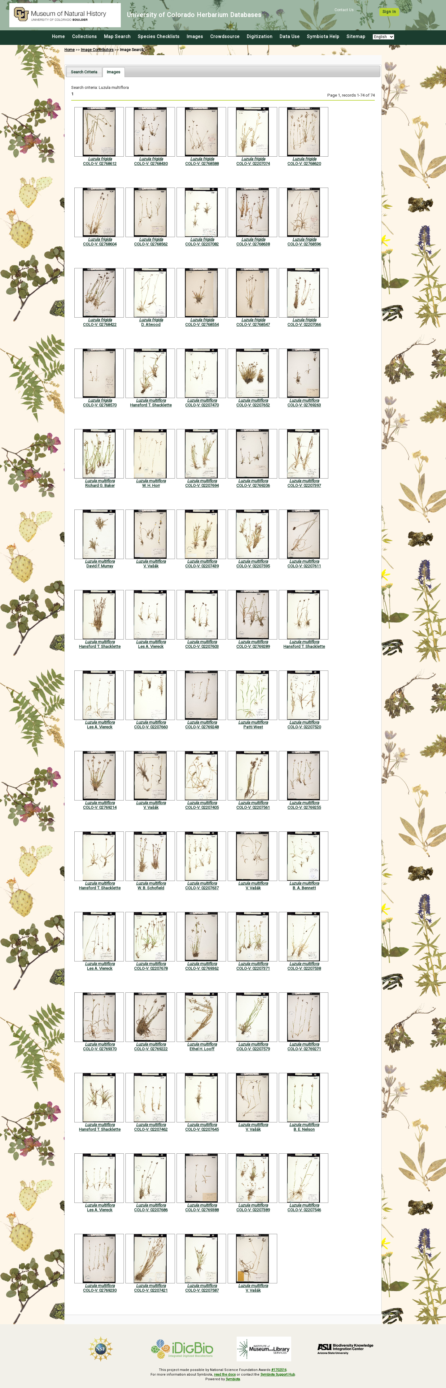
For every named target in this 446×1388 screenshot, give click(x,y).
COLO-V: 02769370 (99, 1049)
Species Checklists (159, 36)
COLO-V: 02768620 (304, 163)
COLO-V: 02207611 (304, 566)
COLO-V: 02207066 (304, 324)
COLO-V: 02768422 (99, 324)
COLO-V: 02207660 (151, 727)
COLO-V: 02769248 (202, 727)
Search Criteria (84, 72)
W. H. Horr (151, 485)
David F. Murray (99, 566)
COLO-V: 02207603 (202, 646)
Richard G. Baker (100, 485)
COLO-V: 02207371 (253, 968)
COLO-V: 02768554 (202, 324)
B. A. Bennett (304, 888)
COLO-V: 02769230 (99, 1290)
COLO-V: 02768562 (151, 244)
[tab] (84, 72)
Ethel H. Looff (202, 1049)
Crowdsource (225, 36)
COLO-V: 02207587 (202, 1290)
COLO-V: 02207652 (253, 405)
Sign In (389, 12)
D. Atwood (150, 324)
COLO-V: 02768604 (99, 244)
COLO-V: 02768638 (253, 244)
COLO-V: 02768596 (304, 244)
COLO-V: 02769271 (304, 1049)
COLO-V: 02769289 (253, 646)
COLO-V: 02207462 (151, 1129)
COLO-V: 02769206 (253, 485)
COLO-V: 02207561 (253, 807)
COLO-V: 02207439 (202, 566)
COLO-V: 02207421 (151, 1290)
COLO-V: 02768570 (99, 405)
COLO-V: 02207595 (253, 566)
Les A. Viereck (151, 646)
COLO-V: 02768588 (202, 163)
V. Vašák (151, 566)
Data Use (290, 36)
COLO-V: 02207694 (202, 485)
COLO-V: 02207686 (151, 1210)
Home (58, 36)
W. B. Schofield (151, 888)
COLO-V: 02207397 (304, 485)
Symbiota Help (323, 36)
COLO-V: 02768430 (151, 163)
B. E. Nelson (304, 1129)
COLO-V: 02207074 (253, 163)
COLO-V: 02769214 (99, 807)
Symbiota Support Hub (278, 1375)
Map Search (117, 36)
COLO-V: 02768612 (99, 163)
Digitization (260, 36)
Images (195, 36)
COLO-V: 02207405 (202, 807)
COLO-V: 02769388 (202, 1210)
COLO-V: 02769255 (304, 807)
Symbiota (232, 1379)
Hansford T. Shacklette (151, 405)
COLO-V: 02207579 (253, 1049)
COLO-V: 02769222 (151, 1049)
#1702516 (278, 1370)
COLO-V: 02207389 (253, 1210)
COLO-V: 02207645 (202, 1129)
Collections (84, 36)
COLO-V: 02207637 (202, 888)
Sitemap (356, 36)
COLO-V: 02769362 (202, 968)
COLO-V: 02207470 (202, 405)
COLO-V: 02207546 (304, 1210)
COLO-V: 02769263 (304, 405)
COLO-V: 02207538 (304, 968)
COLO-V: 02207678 (151, 968)
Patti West (253, 727)
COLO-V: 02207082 (202, 244)
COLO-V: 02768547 (253, 324)
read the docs (223, 1375)
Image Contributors (97, 50)
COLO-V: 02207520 (304, 727)
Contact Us (344, 10)
